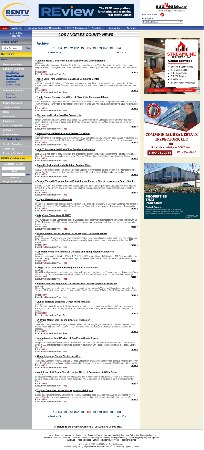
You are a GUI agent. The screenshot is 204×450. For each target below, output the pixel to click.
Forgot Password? (13, 181)
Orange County (13, 78)
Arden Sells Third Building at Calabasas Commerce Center (68, 79)
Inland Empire (12, 72)
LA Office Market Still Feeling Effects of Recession (63, 320)
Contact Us (114, 28)
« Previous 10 (54, 52)
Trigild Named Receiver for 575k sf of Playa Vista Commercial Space (73, 97)
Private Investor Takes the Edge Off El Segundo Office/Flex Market (72, 233)
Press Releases (11, 134)
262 (106, 48)
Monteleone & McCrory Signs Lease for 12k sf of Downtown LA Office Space (77, 372)
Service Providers (12, 144)
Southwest (104, 438)
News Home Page (12, 64)
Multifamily (9, 116)
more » (134, 72)
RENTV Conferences (77, 28)
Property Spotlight (13, 153)
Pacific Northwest (12, 103)
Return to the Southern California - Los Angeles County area (88, 426)
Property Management (149, 438)
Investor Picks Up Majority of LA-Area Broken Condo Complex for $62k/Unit (77, 283)
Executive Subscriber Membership (44, 28)
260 (94, 48)
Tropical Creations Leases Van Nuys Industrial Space (65, 390)
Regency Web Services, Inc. (96, 447)
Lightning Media (132, 447)
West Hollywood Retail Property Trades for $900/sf (63, 133)
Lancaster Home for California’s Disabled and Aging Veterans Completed (75, 251)
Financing (8, 121)
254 (60, 48)
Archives (8, 130)
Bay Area (10, 94)
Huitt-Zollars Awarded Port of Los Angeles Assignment (66, 149)
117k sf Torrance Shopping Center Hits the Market (63, 301)
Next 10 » (121, 52)
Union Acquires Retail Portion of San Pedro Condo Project (68, 338)
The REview (7, 54)
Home (5, 28)
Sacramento (11, 97)
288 (119, 48)
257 (77, 48)
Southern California (13, 69)
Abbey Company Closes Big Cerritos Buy (59, 356)
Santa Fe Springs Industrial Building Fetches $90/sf (64, 165)
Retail (6, 112)
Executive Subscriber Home (132, 435)
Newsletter (97, 28)
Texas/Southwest (12, 107)
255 (66, 48)
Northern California (13, 90)
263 (111, 48)
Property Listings (128, 440)
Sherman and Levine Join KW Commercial (59, 115)
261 (100, 48)
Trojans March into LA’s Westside (54, 199)
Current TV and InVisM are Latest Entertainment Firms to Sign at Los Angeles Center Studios (86, 181)
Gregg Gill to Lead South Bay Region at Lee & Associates (67, 267)
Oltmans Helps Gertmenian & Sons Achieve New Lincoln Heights (71, 60)
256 (71, 48)
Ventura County (13, 85)
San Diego (11, 81)
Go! (28, 48)
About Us (16, 28)
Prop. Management (13, 125)
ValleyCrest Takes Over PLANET (54, 215)
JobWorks (8, 148)
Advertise (131, 28)
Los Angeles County (15, 75)
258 (82, 48)
